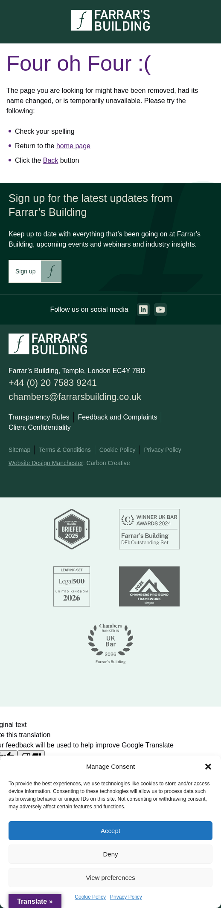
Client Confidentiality (40, 427)
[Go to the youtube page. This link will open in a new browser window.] (160, 309)
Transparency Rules (39, 417)
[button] (208, 766)
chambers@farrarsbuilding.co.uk (75, 396)
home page (73, 145)
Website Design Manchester (46, 463)
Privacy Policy (126, 897)
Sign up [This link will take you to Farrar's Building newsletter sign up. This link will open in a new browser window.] (25, 271)
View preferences (110, 877)
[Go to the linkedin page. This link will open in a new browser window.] (143, 309)
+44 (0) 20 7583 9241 (53, 382)
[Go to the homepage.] (110, 28)
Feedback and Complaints (117, 417)
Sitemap (19, 449)
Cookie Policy (90, 897)
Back (50, 160)
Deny (110, 854)
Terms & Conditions (64, 449)
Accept (110, 830)
